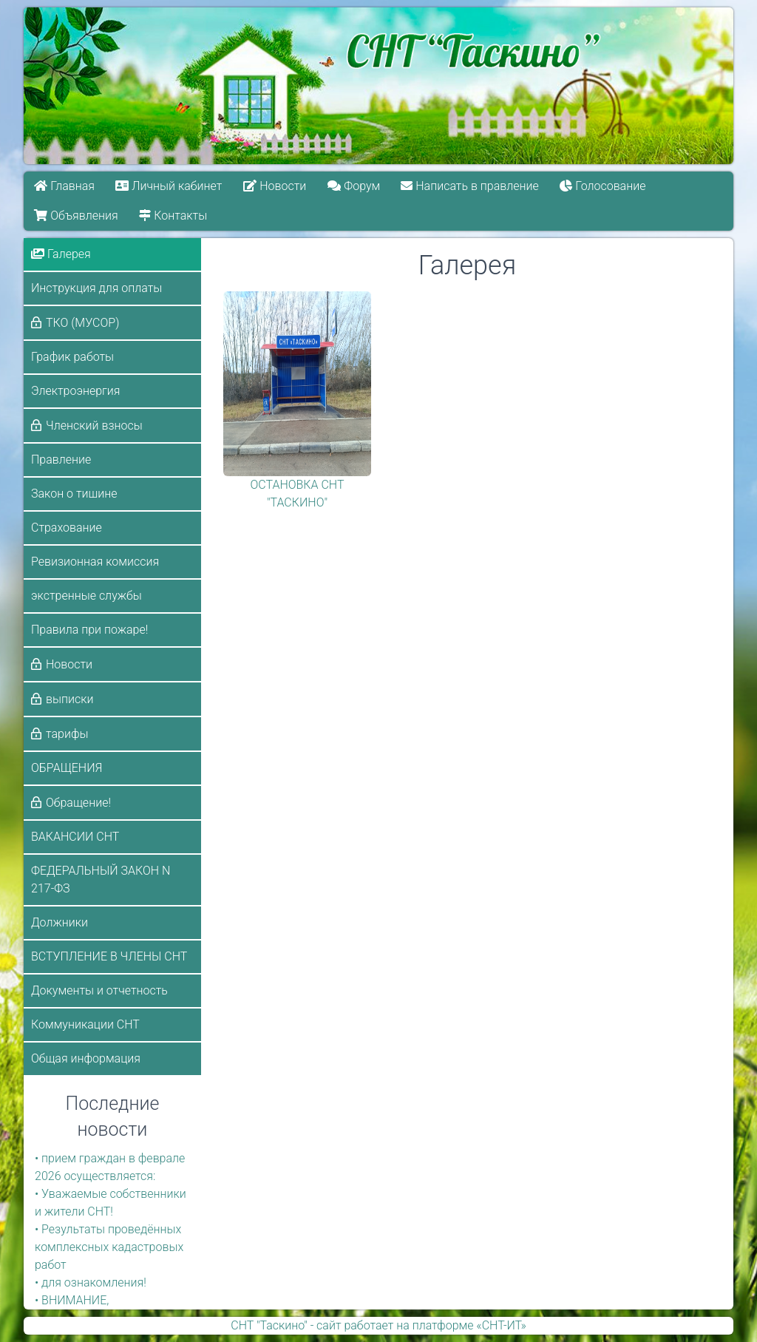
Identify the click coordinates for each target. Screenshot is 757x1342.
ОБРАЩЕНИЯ (66, 768)
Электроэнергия (75, 391)
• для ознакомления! (90, 1282)
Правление (61, 460)
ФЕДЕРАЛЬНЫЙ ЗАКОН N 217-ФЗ (100, 879)
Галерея (61, 254)
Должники (59, 922)
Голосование (603, 186)
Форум (353, 186)
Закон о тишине (74, 494)
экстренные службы (86, 596)
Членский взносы (94, 425)
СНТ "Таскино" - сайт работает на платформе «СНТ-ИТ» (378, 1325)
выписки (69, 699)
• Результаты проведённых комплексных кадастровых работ (109, 1247)
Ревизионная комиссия (95, 562)
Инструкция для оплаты (96, 288)
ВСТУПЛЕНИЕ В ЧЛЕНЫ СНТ (109, 956)
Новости (274, 186)
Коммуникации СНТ (85, 1024)
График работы (72, 357)
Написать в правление (470, 186)
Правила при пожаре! (89, 630)
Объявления (76, 216)
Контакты (173, 216)
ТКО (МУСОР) (82, 323)
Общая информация (85, 1058)
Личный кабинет (169, 186)
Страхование (66, 528)
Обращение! (78, 803)
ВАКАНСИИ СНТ (75, 837)
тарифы (67, 734)
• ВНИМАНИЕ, (72, 1300)
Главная (64, 186)
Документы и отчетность (99, 990)
